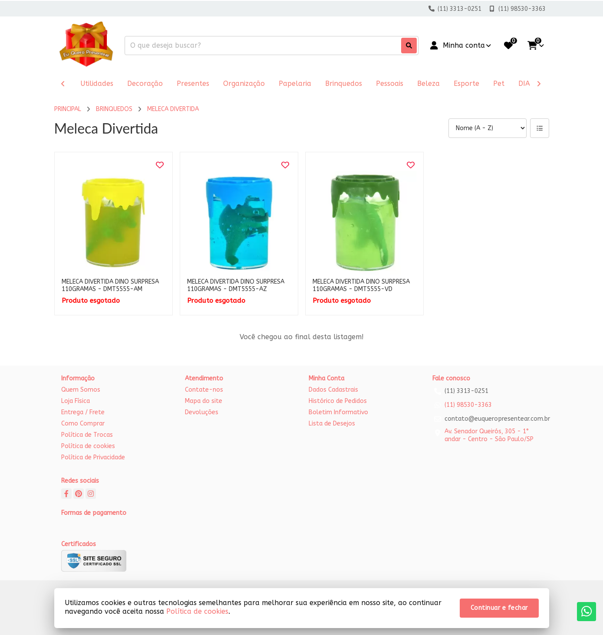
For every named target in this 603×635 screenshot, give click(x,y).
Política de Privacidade (93, 457)
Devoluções (201, 412)
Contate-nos (204, 389)
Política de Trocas (87, 435)
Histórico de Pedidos (338, 401)
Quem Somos (80, 389)
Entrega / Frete (83, 412)
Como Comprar (83, 423)
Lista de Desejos (332, 423)
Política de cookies (88, 446)
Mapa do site (203, 401)
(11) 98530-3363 (468, 405)
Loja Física (75, 401)
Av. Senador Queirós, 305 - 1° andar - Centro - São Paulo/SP (489, 435)
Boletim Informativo (338, 412)
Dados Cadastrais (333, 389)
